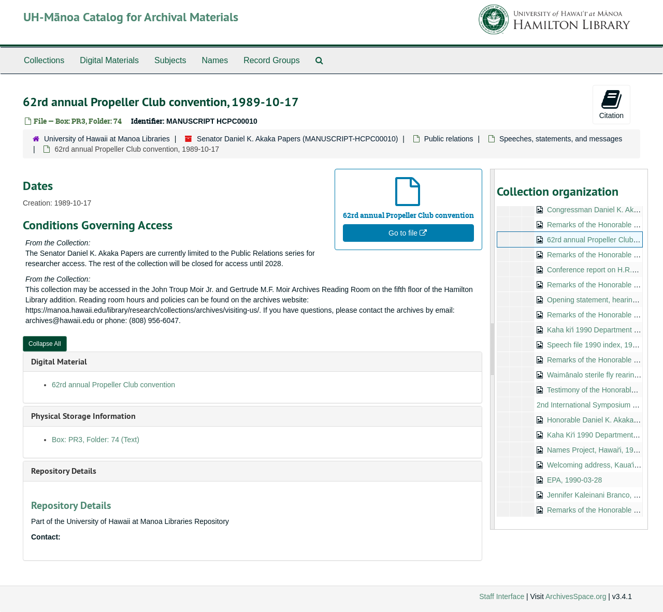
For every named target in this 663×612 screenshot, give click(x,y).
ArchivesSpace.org (576, 596)
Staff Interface (501, 596)
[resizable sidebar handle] (493, 349)
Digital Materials (109, 60)
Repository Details (63, 470)
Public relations (448, 139)
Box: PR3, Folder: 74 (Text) (95, 439)
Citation (611, 104)
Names (214, 60)
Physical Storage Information (83, 416)
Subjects (170, 60)
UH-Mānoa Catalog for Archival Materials (130, 17)
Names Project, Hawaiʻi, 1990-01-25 (604, 450)
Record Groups (271, 60)
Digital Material (59, 361)
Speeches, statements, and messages (560, 139)
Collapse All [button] (44, 343)
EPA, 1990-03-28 (573, 480)
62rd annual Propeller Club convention (113, 385)
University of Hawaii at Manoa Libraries (107, 139)
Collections (44, 60)
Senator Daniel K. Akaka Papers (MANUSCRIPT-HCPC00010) (297, 139)
